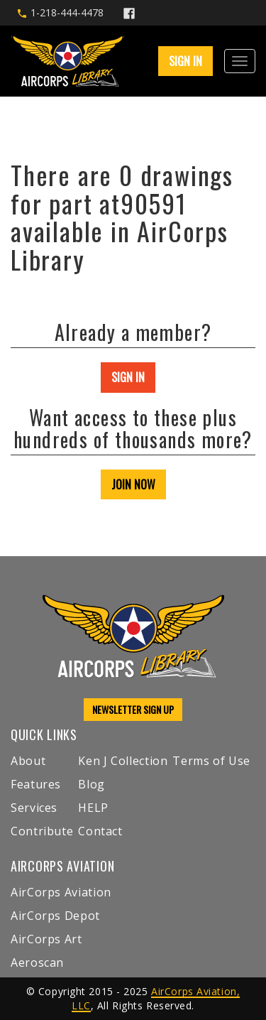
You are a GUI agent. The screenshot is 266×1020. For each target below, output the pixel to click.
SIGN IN (185, 61)
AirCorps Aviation (61, 892)
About (28, 761)
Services (34, 807)
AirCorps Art (46, 939)
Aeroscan (37, 962)
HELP (93, 807)
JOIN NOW (133, 484)
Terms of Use (211, 761)
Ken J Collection (122, 761)
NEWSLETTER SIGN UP (133, 709)
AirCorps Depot (55, 915)
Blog (91, 784)
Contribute (42, 831)
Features (36, 784)
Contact (100, 831)
